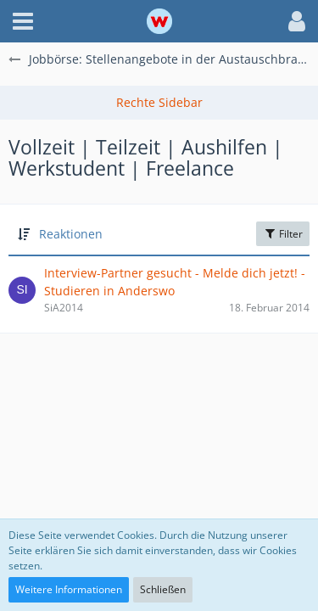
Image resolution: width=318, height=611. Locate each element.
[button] (22, 21)
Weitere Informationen (68, 589)
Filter (283, 234)
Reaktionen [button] (71, 234)
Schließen (163, 589)
